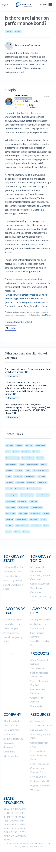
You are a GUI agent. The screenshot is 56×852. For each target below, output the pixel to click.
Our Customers (11, 729)
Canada (8, 452)
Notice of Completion (11, 495)
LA (23, 816)
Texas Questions (11, 575)
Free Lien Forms (38, 750)
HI (19, 812)
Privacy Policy (20, 846)
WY (9, 839)
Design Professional (32, 464)
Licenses (8, 476)
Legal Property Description (41, 470)
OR (5, 832)
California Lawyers (13, 619)
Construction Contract (28, 458)
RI (12, 832)
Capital (46, 526)
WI (5, 839)
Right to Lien (9, 519)
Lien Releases (20, 482)
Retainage (17, 31)
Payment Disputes (10, 507)
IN (8, 816)
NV (16, 824)
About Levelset (11, 720)
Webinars (35, 789)
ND (16, 828)
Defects (22, 464)
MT (9, 824)
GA (16, 812)
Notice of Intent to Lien (27, 495)
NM (5, 828)
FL (12, 812)
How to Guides (38, 776)
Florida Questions (12, 571)
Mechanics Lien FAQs (41, 725)
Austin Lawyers (38, 623)
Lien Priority (9, 482)
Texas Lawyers (10, 628)
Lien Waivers (30, 482)
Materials (17, 532)
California (8, 31)
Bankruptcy (19, 445)
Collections (36, 452)
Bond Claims (29, 445)
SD (19, 832)
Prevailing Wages (10, 513)
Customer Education (40, 781)
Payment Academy (36, 526)
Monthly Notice (19, 489)
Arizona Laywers (11, 632)
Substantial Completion (22, 526)
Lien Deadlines (18, 476)
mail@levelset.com (13, 738)
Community (36, 706)
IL (4, 816)
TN (24, 832)
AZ (12, 809)
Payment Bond (33, 501)
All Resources (37, 720)
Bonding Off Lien (40, 445)
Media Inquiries (11, 756)
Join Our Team (10, 725)
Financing (26, 532)
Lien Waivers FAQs (40, 729)
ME (5, 820)
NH (20, 824)
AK (8, 809)
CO (24, 809)
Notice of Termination (42, 495)
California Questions (13, 566)
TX (5, 836)
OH (20, 828)
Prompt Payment (23, 513)
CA (20, 809)
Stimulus (43, 519)
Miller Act (9, 489)
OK (24, 828)
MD (9, 820)
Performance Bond (23, 507)
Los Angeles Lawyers (41, 619)
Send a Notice (37, 668)
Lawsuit (28, 470)
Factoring (43, 464)
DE (8, 812)
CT (5, 812)
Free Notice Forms (39, 763)
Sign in (5, 4)
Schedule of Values (21, 519)
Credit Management (11, 464)
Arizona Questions (12, 580)
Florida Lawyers (11, 623)
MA (13, 820)
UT (9, 836)
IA (12, 816)
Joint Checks (19, 470)
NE (12, 824)
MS (24, 820)
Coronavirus (40, 458)
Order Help (9, 751)
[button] (50, 4)
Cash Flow (16, 452)
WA (20, 836)
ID (23, 812)
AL (4, 809)
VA (16, 836)
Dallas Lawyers (38, 628)
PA (8, 832)
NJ (23, 824)
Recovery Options (35, 513)
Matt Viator (21, 95)
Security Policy (35, 846)
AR (16, 809)
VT (12, 836)
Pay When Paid (22, 501)
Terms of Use (44, 843)
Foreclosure (9, 470)
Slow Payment (33, 519)
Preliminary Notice (37, 507)
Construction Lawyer (23, 98)
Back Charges (9, 445)
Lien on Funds (41, 476)
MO (5, 824)
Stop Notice (9, 526)
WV (24, 836)
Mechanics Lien (42, 482)
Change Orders (26, 452)
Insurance (8, 532)
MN (20, 820)
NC (12, 828)
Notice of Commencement (33, 489)
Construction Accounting (12, 458)
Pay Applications (10, 501)
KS (16, 816)
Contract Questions (40, 583)
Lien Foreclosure (30, 476)
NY (9, 828)
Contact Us (9, 734)
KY (20, 816)
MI (16, 820)
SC (16, 832)
